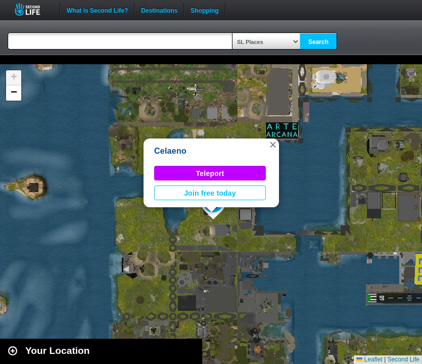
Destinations (159, 9)
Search (318, 42)
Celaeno (170, 151)
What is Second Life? (97, 9)
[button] (273, 145)
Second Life (33, 9)
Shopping (204, 9)
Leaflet (369, 359)
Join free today (210, 193)
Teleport (210, 173)
